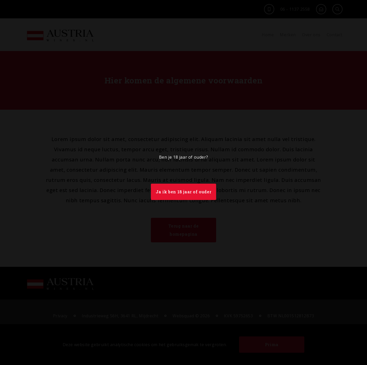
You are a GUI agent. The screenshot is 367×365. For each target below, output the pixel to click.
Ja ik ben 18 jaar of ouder (184, 191)
